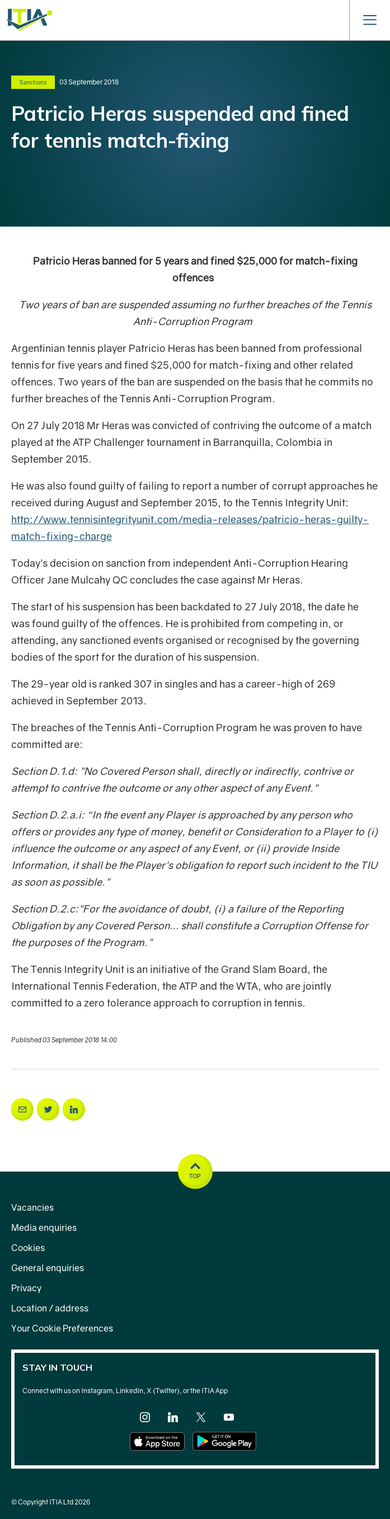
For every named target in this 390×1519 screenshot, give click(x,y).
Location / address (49, 1308)
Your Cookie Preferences (62, 1328)
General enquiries (47, 1267)
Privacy (26, 1288)
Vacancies (32, 1207)
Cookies (28, 1247)
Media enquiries (44, 1227)
